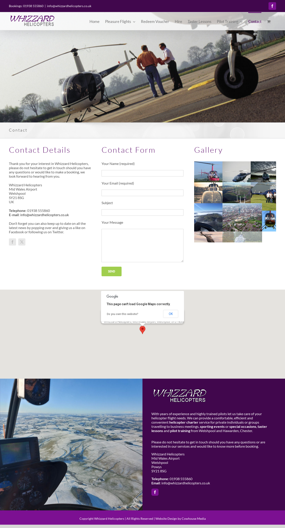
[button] (142, 330)
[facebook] (12, 242)
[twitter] (21, 242)
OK (171, 314)
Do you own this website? (122, 314)
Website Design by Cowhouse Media (180, 518)
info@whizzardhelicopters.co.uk (69, 6)
